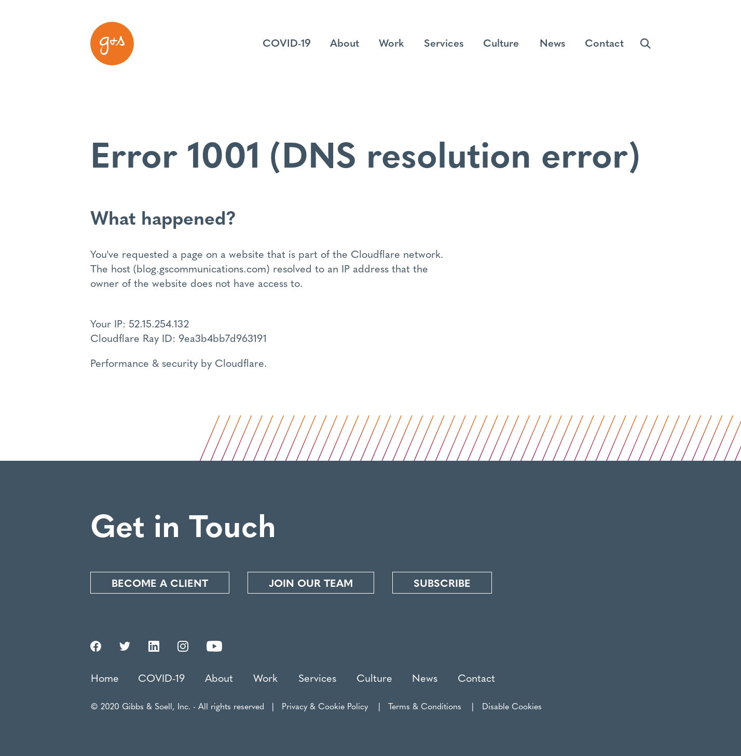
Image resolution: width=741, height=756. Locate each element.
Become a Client (160, 582)
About (219, 677)
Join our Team (311, 582)
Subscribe (442, 582)
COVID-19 (161, 677)
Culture (374, 677)
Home (105, 677)
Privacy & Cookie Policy (325, 706)
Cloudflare (375, 253)
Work (265, 677)
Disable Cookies (512, 706)
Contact (476, 677)
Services (317, 677)
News (424, 677)
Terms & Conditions (424, 706)
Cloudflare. (241, 362)
